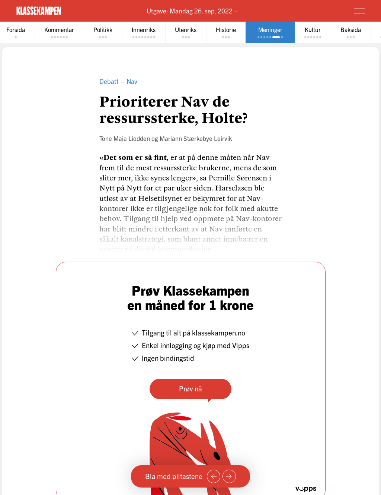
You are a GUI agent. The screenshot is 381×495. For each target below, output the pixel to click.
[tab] (59, 32)
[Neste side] (229, 476)
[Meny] (359, 11)
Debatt (109, 81)
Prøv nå (190, 388)
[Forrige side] (213, 476)
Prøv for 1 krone (316, 10)
